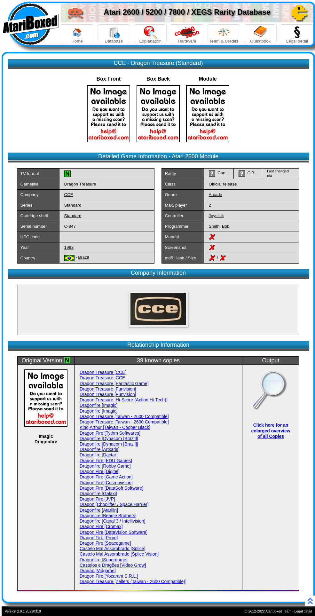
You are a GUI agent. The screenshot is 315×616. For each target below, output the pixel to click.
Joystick (216, 215)
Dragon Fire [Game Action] (106, 476)
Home (77, 34)
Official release (223, 184)
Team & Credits (224, 34)
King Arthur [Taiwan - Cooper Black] (115, 427)
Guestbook (260, 34)
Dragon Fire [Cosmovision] (106, 482)
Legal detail (297, 34)
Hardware (187, 34)
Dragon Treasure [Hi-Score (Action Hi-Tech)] (124, 399)
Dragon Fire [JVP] (97, 498)
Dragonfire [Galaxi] (98, 493)
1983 (69, 247)
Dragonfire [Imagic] (98, 405)
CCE (68, 194)
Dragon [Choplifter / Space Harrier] (114, 504)
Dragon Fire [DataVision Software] (113, 532)
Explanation (150, 34)
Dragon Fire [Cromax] (101, 526)
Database (114, 34)
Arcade (215, 194)
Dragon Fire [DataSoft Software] (111, 488)
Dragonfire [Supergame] (103, 559)
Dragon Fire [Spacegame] (105, 543)
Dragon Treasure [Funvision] (108, 388)
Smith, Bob (219, 226)
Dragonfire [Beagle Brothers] (108, 515)
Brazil (83, 257)
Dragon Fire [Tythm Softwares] (110, 433)
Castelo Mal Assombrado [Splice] (112, 548)
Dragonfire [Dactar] (98, 454)
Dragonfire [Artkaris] (99, 449)
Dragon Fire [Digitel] (100, 471)
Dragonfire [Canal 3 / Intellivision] (112, 521)
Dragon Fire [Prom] (99, 537)
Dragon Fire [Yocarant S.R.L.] (109, 576)
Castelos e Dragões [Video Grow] (113, 565)
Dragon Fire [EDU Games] (106, 460)
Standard (73, 205)
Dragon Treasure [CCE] (103, 372)
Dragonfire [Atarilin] (99, 510)
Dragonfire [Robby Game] (105, 466)
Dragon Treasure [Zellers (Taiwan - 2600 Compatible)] (133, 581)
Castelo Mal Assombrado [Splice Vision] (119, 554)
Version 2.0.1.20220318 (23, 611)
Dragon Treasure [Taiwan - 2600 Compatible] (124, 416)
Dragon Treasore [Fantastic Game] (114, 383)
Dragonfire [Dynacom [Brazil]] (109, 438)
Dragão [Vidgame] (98, 570)
